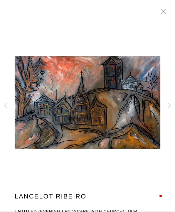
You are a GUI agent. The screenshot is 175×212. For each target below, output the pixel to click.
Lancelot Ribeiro (50, 197)
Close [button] (161, 13)
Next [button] (169, 106)
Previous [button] (6, 106)
